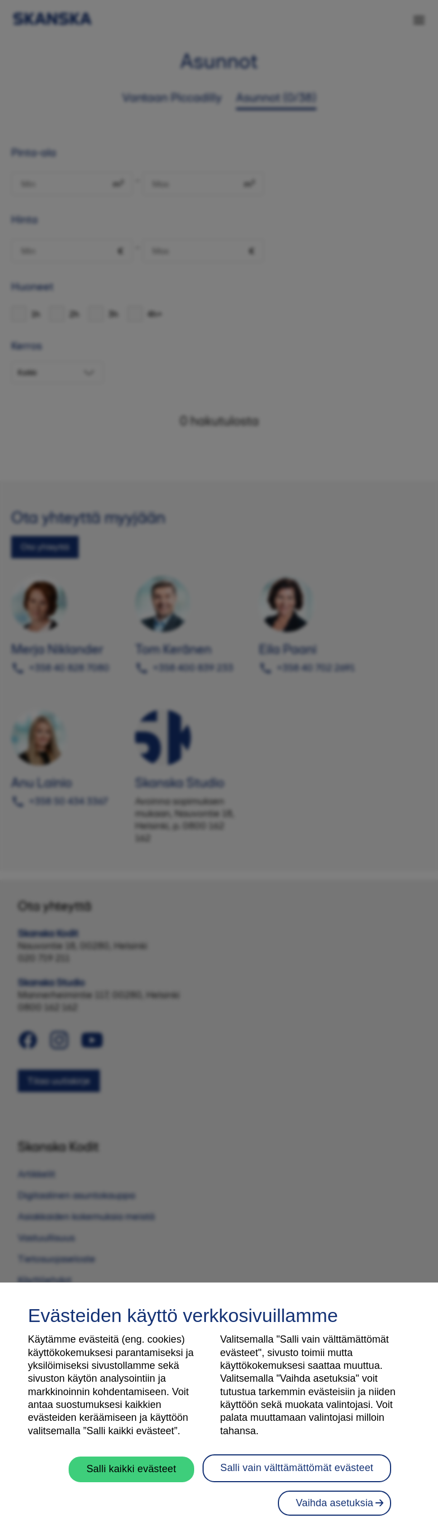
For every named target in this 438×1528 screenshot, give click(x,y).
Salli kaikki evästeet (131, 1473)
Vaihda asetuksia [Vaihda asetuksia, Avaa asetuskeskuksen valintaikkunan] (334, 1507)
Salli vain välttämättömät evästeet (296, 1472)
